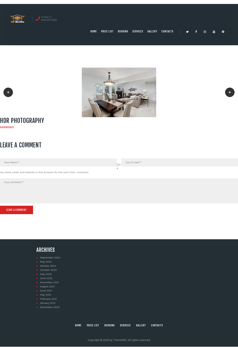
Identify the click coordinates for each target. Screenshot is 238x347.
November (49, 282)
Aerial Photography (233, 92)
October (48, 270)
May (46, 262)
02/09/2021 (7, 127)
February (48, 299)
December (50, 307)
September (50, 257)
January (48, 266)
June (46, 278)
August (47, 286)
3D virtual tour (7, 92)
